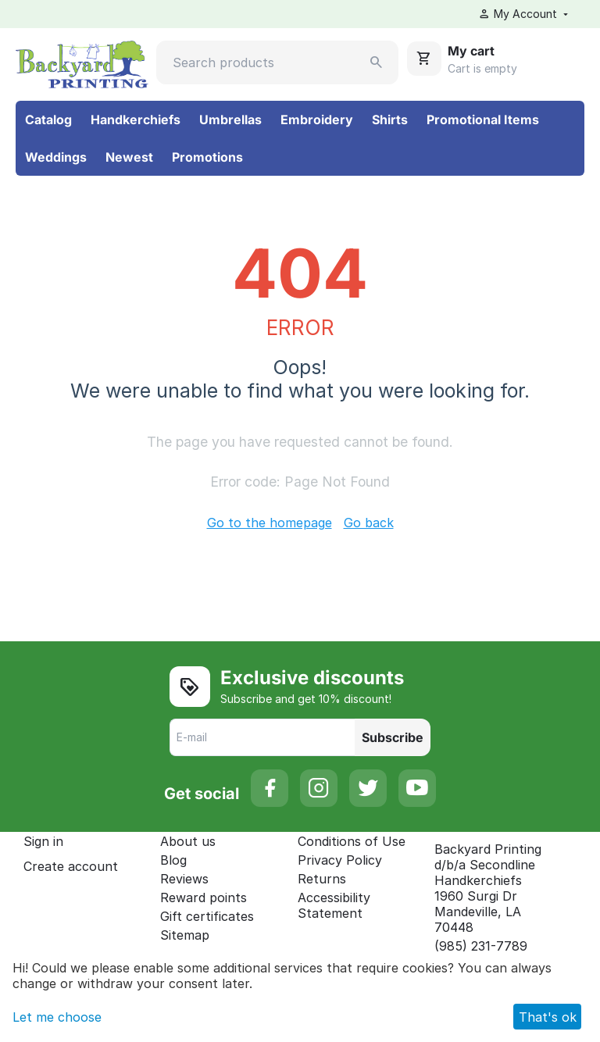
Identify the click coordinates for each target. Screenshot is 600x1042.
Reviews (184, 879)
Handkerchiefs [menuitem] (135, 119)
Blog (173, 860)
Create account (70, 866)
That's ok (548, 1017)
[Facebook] (269, 788)
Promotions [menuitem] (207, 157)
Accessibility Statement (334, 905)
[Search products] (277, 62)
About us (188, 841)
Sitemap (184, 935)
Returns (322, 879)
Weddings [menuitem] (56, 157)
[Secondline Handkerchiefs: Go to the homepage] (82, 63)
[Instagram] (319, 788)
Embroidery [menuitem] (316, 119)
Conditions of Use (351, 841)
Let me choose (57, 1017)
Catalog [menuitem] (48, 119)
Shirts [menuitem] (390, 119)
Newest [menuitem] (129, 157)
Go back (369, 522)
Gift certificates (207, 916)
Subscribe (392, 737)
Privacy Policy (340, 860)
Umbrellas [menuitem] (230, 119)
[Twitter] (368, 788)
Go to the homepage (269, 522)
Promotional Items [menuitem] (483, 119)
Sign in (43, 841)
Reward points (203, 897)
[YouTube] (417, 788)
